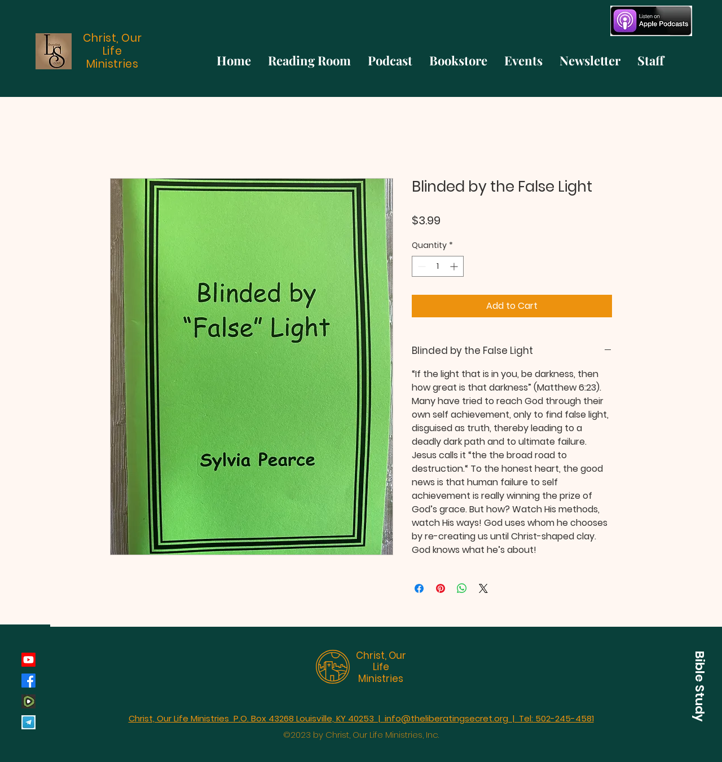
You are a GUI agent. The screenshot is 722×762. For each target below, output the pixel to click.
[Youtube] (28, 660)
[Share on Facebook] (419, 588)
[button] (699, 685)
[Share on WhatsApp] (462, 588)
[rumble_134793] (28, 701)
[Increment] (455, 266)
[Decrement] (420, 266)
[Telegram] (28, 722)
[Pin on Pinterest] (440, 588)
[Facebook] (28, 681)
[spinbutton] (438, 266)
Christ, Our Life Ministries (381, 667)
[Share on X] (483, 588)
